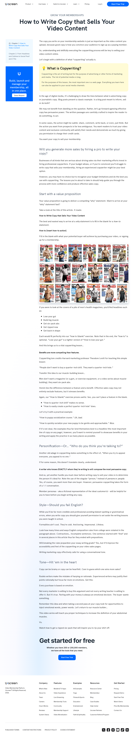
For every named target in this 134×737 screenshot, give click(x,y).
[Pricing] (87, 4)
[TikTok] (122, 730)
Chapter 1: (19, 46)
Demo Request (19, 95)
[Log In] (100, 4)
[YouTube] (117, 730)
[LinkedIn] (127, 730)
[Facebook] (108, 730)
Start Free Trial (67, 657)
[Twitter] (103, 730)
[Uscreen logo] (11, 4)
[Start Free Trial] (118, 4)
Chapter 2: (19, 56)
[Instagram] (113, 730)
